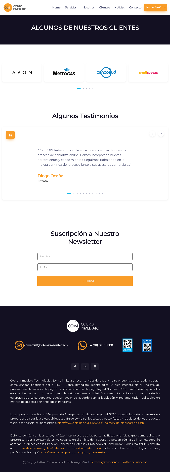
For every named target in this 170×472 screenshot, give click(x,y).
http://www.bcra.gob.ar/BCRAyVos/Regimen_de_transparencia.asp (100, 423)
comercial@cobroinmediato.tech (41, 345)
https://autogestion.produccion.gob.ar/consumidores (74, 452)
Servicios (72, 7)
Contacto (135, 7)
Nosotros (88, 7)
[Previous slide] (152, 134)
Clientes (104, 7)
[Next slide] (161, 134)
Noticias (119, 7)
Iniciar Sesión (156, 7)
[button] (79, 88)
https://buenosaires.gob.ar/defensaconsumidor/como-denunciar (60, 448)
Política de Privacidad (135, 462)
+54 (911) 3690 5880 (95, 345)
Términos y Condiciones (104, 462)
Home (56, 7)
